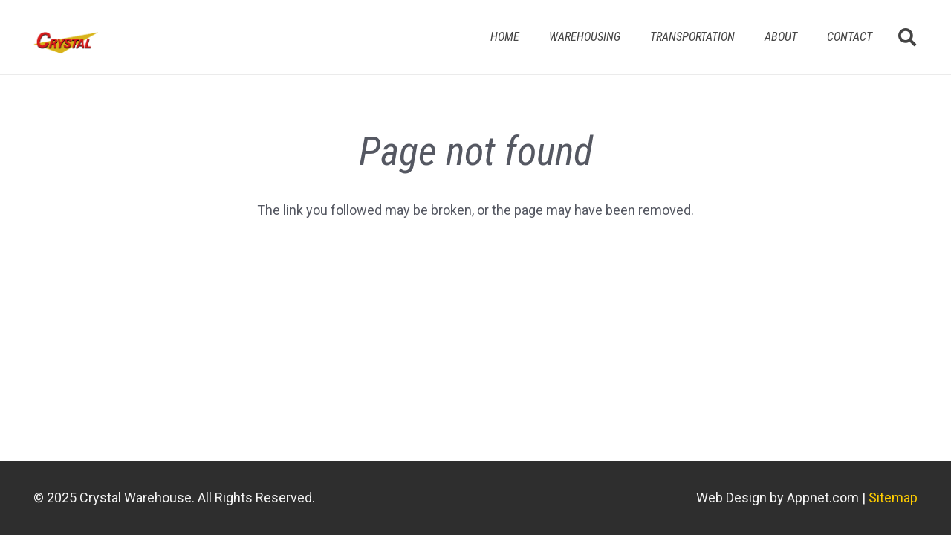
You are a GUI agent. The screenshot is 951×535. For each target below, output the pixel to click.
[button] (906, 37)
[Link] (65, 43)
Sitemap (893, 497)
